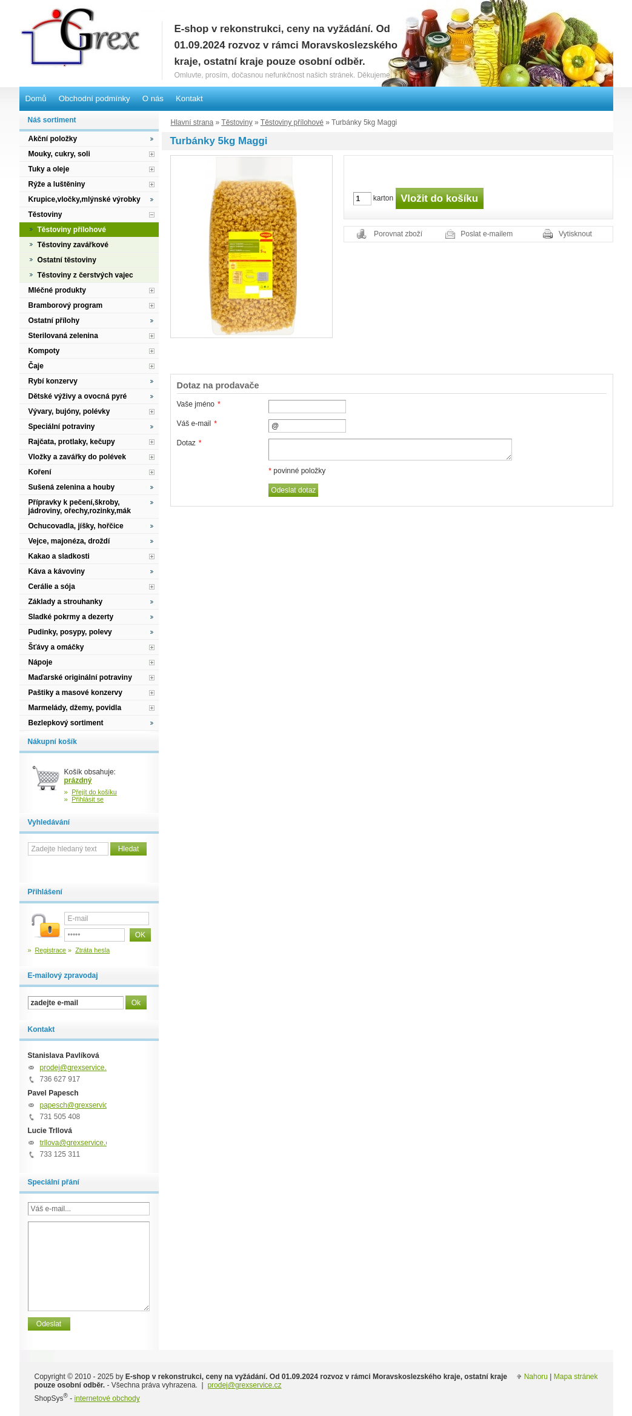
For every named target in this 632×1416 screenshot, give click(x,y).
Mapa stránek (576, 1376)
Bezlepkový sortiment (66, 723)
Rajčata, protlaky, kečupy (71, 441)
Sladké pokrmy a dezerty (71, 617)
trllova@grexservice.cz (76, 1142)
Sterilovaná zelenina (63, 335)
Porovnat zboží (398, 234)
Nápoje (40, 662)
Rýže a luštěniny (56, 184)
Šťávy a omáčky (56, 647)
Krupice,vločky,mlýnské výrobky (84, 199)
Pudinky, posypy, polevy (70, 632)
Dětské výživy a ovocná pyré (77, 396)
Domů (36, 98)
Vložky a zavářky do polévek (77, 457)
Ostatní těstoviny (67, 260)
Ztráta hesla (92, 950)
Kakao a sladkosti (59, 556)
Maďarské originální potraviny (80, 677)
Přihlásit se (88, 799)
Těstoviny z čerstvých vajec (85, 275)
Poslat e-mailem (487, 234)
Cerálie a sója (51, 586)
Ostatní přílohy (54, 320)
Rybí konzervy (53, 381)
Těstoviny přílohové (292, 122)
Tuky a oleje (49, 169)
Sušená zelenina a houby (71, 487)
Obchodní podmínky (94, 98)
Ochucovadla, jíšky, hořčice (76, 526)
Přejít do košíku (94, 792)
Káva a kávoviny (56, 571)
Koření (40, 472)
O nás (153, 98)
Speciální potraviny (61, 426)
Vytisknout (575, 234)
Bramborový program (65, 305)
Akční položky (53, 139)
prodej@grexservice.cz (77, 1067)
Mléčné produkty (57, 290)
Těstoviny (236, 122)
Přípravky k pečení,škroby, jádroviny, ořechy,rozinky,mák (79, 506)
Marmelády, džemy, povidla (75, 707)
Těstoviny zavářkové (73, 245)
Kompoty (44, 351)
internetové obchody (107, 1398)
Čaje (36, 366)
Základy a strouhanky (65, 601)
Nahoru (536, 1376)
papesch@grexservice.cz (80, 1105)
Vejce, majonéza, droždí (69, 541)
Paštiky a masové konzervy (75, 692)
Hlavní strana (192, 122)
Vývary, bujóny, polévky (69, 411)
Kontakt (189, 98)
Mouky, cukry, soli (59, 154)
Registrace (51, 950)
